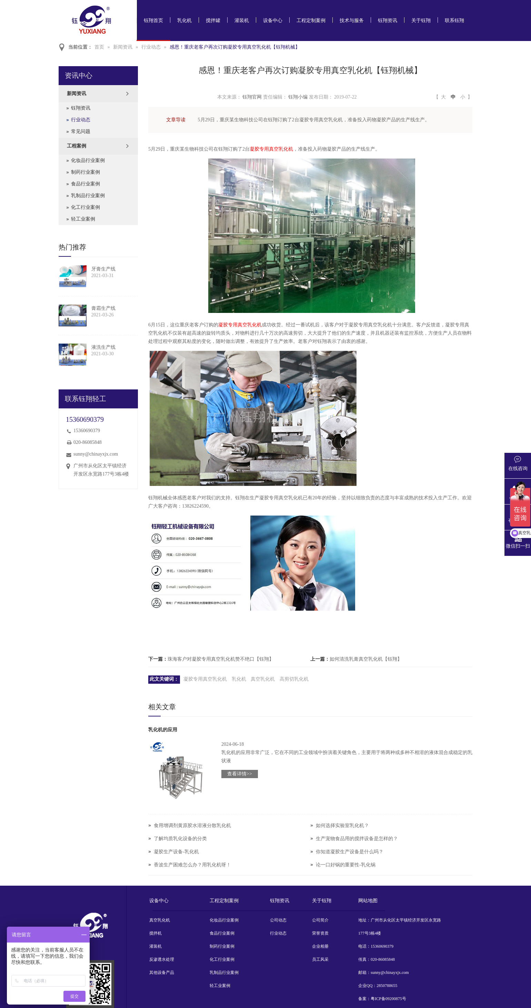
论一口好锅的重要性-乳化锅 (345, 864)
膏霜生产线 (103, 308)
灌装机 (241, 20)
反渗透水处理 (161, 959)
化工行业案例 (85, 207)
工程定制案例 (311, 20)
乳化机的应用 (162, 729)
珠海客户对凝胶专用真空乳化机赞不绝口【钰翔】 (221, 659)
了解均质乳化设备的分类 (180, 838)
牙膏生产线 (103, 269)
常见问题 (80, 131)
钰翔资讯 (387, 20)
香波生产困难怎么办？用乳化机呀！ (192, 864)
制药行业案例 (85, 172)
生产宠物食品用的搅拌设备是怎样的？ (357, 838)
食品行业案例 (85, 183)
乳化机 (184, 20)
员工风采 (320, 959)
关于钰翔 (421, 20)
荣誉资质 (320, 933)
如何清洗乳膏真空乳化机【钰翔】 (366, 659)
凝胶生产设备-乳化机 (176, 851)
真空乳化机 (263, 679)
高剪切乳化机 (294, 679)
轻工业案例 (83, 219)
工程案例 (76, 146)
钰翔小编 (298, 97)
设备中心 (272, 20)
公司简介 (320, 920)
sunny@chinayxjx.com (95, 454)
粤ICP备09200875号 (388, 998)
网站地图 (368, 900)
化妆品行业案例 (88, 160)
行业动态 (151, 47)
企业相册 (320, 946)
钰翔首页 (153, 20)
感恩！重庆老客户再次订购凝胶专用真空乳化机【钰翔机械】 (235, 47)
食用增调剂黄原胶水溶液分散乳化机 (192, 825)
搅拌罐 (213, 20)
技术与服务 (352, 20)
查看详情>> (239, 773)
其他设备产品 (161, 972)
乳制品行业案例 (88, 195)
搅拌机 (155, 933)
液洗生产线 (103, 347)
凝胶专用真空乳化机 (271, 149)
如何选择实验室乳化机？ (342, 825)
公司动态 (278, 920)
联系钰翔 (454, 20)
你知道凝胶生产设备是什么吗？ (349, 851)
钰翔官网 (252, 97)
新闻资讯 (122, 47)
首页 (99, 47)
